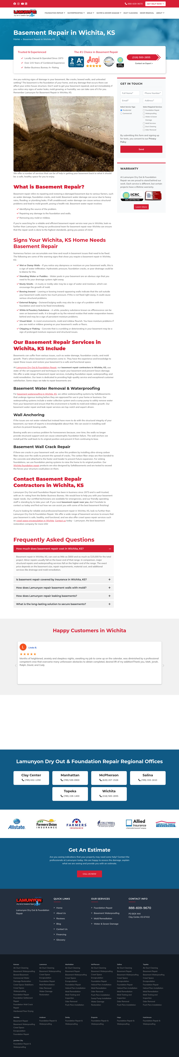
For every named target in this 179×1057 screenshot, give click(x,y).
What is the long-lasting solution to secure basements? (51, 604)
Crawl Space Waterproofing (23, 989)
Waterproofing (76, 13)
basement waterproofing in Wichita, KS (37, 394)
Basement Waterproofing (106, 913)
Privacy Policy (124, 1053)
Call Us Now (89, 874)
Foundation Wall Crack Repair (23, 999)
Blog (58, 923)
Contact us (60, 520)
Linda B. (32, 647)
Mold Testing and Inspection (75, 993)
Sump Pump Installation (99, 996)
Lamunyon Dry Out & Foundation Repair (36, 367)
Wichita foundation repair (26, 465)
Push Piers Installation (73, 1000)
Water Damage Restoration (48, 989)
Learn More (141, 206)
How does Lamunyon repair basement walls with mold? (51, 587)
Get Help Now (155, 4)
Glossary (60, 939)
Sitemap (114, 1053)
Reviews (60, 918)
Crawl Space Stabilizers (21, 985)
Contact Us (61, 929)
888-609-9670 (134, 3)
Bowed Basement (19, 975)
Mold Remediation (103, 918)
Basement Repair (71, 971)
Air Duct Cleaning (19, 968)
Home (16, 39)
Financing (61, 934)
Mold (90, 13)
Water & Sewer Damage (108, 13)
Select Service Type (127, 107)
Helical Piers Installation (73, 986)
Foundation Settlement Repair (23, 996)
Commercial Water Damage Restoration (23, 980)
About (160, 13)
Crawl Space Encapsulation (48, 975)
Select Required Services (152, 107)
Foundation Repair (55, 13)
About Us (61, 913)
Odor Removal (147, 13)
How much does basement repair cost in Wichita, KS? (50, 548)
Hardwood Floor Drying (21, 1003)
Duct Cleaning (131, 13)
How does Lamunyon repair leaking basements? (46, 595)
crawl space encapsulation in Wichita (35, 520)
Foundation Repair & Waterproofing (46, 1014)
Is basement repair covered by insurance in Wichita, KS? (51, 579)
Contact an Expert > (144, 63)
